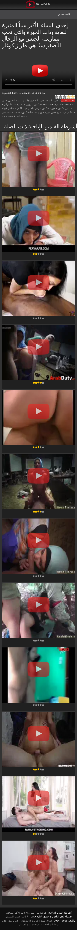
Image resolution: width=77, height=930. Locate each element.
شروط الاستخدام (30, 920)
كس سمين (57, 108)
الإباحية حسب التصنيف (17, 916)
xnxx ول (69, 108)
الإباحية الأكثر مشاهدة (17, 912)
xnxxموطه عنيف (62, 104)
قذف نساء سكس (11, 112)
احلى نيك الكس (24, 108)
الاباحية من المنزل (37, 912)
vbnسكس (27, 112)
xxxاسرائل (9, 104)
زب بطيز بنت (42, 112)
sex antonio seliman (14, 116)
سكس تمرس (42, 108)
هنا (3, 92)
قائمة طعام (64, 14)
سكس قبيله (8, 108)
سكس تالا (41, 100)
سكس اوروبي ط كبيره (29, 104)
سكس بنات (55, 100)
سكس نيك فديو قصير (62, 112)
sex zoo (47, 104)
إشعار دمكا (46, 920)
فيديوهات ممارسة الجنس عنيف (18, 100)
